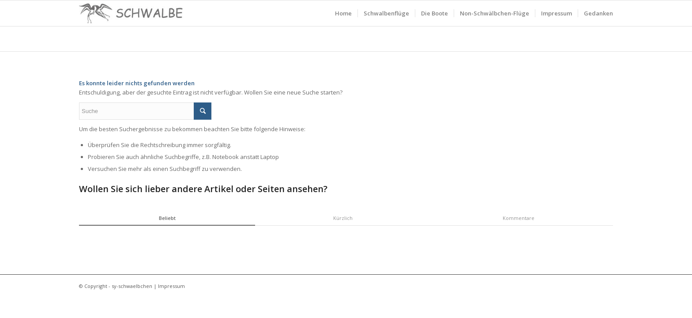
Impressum (171, 286)
